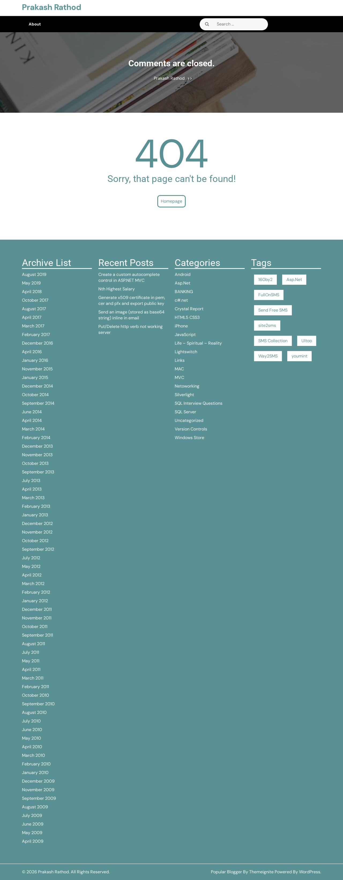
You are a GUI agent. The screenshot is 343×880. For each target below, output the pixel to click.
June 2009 (32, 824)
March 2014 (33, 429)
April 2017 (32, 317)
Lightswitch (186, 352)
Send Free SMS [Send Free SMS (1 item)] (273, 310)
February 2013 (36, 506)
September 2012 (38, 549)
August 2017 (34, 309)
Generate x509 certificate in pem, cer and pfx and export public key (131, 300)
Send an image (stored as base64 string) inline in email (131, 315)
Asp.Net (182, 283)
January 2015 (35, 377)
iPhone (181, 326)
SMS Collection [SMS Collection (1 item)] (273, 341)
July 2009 (32, 815)
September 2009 (39, 798)
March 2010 (33, 755)
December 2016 (37, 343)
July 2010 (31, 721)
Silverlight (184, 394)
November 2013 (37, 455)
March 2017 (33, 326)
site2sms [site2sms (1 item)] (267, 325)
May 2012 (31, 566)
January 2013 (35, 515)
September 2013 (38, 472)
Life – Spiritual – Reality (198, 343)
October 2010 (35, 695)
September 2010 (38, 704)
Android (183, 274)
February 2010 (36, 764)
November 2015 (37, 369)
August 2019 (34, 274)
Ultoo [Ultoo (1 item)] (306, 341)
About (35, 24)
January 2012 (35, 601)
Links (180, 360)
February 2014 (36, 437)
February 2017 (36, 334)
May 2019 (31, 283)
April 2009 (32, 841)
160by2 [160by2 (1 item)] (265, 279)
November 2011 (36, 618)
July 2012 (31, 558)
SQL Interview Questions (198, 403)
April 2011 (31, 669)
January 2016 (35, 360)
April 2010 (32, 747)
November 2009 (38, 790)
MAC (179, 369)
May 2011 (30, 661)
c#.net (181, 300)
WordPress (309, 872)
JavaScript (185, 334)
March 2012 (33, 583)
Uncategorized (189, 420)
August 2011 (33, 644)
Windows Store (189, 437)
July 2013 (31, 480)
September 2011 (37, 635)
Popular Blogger (226, 872)
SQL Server (185, 412)
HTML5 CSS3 (187, 317)
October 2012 (35, 540)
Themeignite (261, 872)
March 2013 (33, 498)
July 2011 (30, 652)
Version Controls (191, 429)
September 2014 (38, 403)
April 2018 (32, 291)
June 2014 (32, 412)
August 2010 (34, 712)
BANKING (184, 291)
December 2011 (37, 609)
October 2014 (35, 394)
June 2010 (32, 729)
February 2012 (36, 592)
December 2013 (37, 446)
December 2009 (38, 781)
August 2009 (35, 807)
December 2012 (37, 523)
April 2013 (32, 489)
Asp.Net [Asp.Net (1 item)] (294, 279)
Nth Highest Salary (116, 289)
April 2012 (32, 575)
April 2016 (32, 352)
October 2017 (35, 300)
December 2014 (37, 386)
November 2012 (37, 532)
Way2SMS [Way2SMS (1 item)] (268, 356)
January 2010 (35, 772)
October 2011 (34, 626)
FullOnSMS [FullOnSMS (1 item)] (268, 295)
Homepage (171, 201)
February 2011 (35, 686)
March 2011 (32, 678)
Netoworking (187, 386)
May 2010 (31, 738)
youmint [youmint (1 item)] (299, 356)
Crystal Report (189, 309)
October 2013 (35, 463)
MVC (179, 377)
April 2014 (32, 420)
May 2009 (32, 832)
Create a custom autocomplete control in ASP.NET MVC (129, 277)
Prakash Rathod (51, 7)
